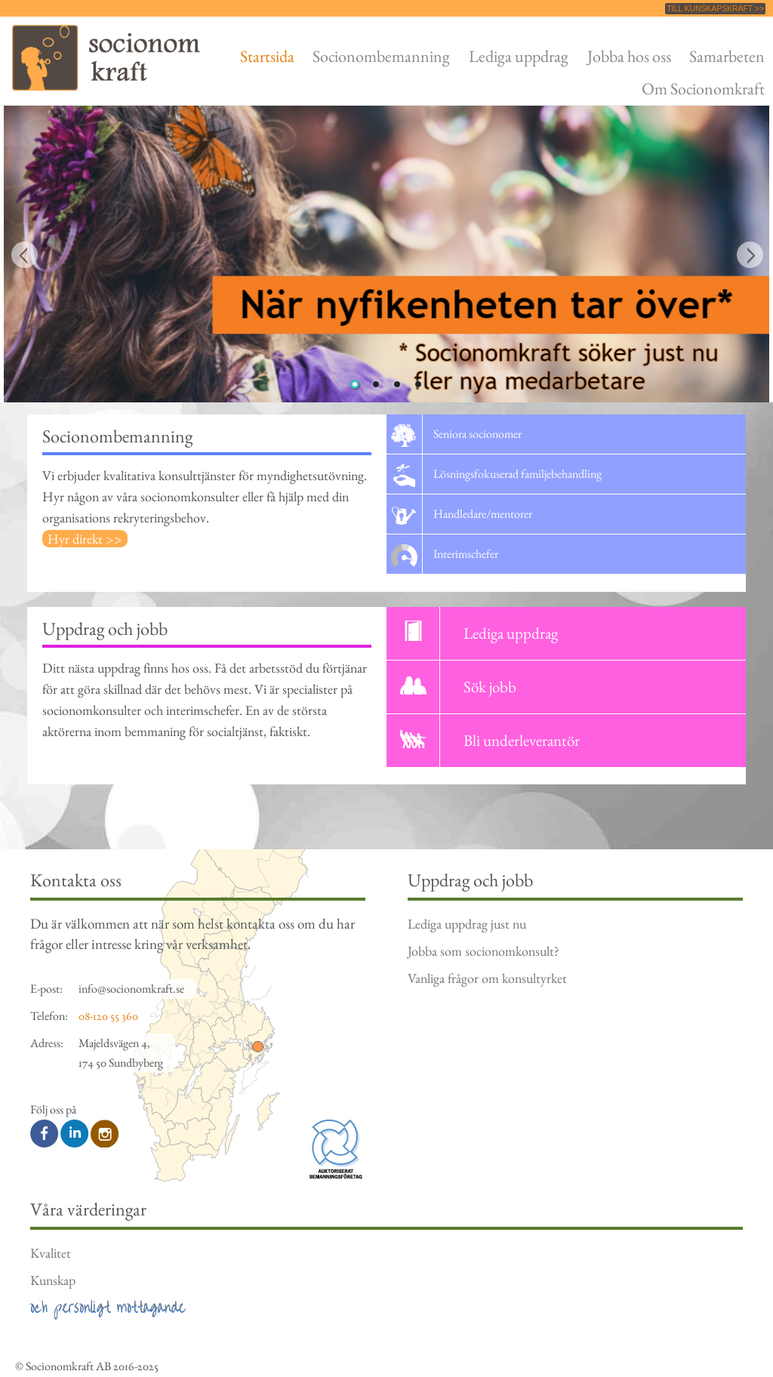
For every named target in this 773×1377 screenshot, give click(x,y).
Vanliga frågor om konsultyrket (487, 978)
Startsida (267, 55)
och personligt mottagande (107, 1307)
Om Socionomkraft (703, 88)
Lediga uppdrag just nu (467, 923)
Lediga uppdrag (518, 55)
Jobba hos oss (629, 55)
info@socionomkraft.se (131, 989)
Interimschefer (465, 554)
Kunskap (52, 1280)
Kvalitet (50, 1252)
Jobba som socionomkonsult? (483, 951)
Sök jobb (489, 686)
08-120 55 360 (108, 1016)
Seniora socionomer (477, 434)
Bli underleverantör (521, 740)
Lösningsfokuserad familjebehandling (517, 474)
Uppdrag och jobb (105, 628)
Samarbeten (727, 55)
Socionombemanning (381, 55)
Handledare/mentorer (482, 514)
